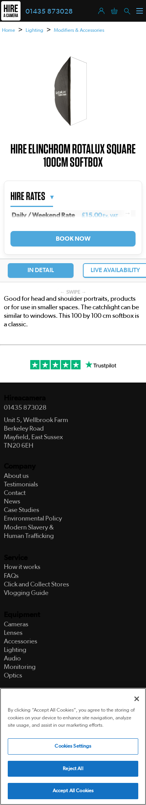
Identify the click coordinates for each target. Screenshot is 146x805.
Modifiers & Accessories (79, 30)
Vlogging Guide (26, 593)
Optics (13, 675)
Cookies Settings (73, 747)
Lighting (34, 30)
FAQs (11, 575)
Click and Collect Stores (36, 584)
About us (16, 475)
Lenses (13, 632)
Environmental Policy (33, 518)
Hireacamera (25, 398)
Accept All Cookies (73, 792)
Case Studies (21, 510)
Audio (12, 658)
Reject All (73, 769)
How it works (22, 567)
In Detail (40, 270)
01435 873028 (49, 11)
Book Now (73, 238)
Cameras (16, 624)
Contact (15, 493)
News (12, 501)
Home (8, 30)
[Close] (136, 699)
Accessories (20, 641)
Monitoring (20, 667)
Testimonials (21, 484)
